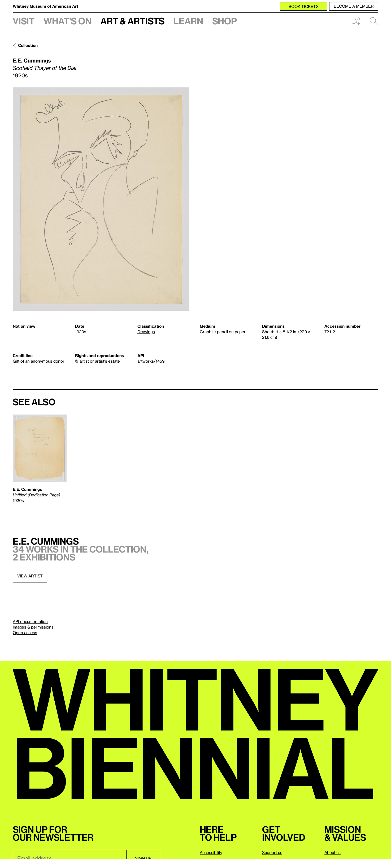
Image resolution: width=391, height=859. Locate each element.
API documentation (30, 621)
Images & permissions (33, 627)
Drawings (146, 331)
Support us (272, 852)
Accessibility (211, 852)
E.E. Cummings (32, 60)
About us (332, 852)
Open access (25, 632)
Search (374, 21)
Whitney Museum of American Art (45, 6)
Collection (28, 45)
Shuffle (356, 21)
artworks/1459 (150, 361)
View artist (30, 575)
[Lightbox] (101, 199)
